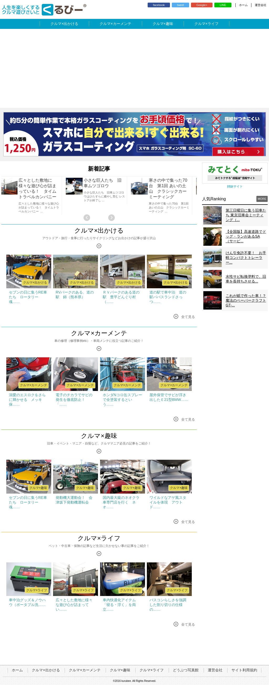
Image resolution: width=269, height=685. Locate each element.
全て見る (188, 317)
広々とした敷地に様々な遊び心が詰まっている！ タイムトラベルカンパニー (41, 188)
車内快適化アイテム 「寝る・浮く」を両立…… (121, 604)
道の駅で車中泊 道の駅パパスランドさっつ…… (167, 297)
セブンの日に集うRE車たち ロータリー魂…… (28, 297)
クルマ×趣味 (99, 435)
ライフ (213, 24)
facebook (159, 5)
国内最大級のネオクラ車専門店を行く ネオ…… (121, 502)
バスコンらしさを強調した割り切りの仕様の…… (167, 604)
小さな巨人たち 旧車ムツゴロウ (106, 183)
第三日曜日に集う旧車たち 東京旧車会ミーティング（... (246, 215)
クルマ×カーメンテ (99, 333)
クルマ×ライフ (99, 538)
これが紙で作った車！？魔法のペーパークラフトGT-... (246, 300)
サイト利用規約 (244, 670)
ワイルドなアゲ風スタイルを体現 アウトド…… (167, 502)
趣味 (169, 24)
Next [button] (111, 218)
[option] (34, 195)
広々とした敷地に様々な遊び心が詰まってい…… (74, 604)
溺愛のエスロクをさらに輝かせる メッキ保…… (27, 399)
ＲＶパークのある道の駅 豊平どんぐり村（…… (121, 297)
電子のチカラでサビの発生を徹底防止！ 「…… (74, 399)
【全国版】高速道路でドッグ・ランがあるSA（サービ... (246, 236)
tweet (180, 5)
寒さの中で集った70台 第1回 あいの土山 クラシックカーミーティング (171, 188)
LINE (223, 5)
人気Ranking (214, 199)
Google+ (201, 5)
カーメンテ (122, 24)
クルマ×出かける (99, 230)
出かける (71, 24)
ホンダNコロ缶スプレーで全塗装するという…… (122, 399)
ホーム (243, 5)
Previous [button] (87, 218)
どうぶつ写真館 (186, 670)
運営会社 (260, 5)
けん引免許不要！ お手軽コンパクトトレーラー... (246, 257)
